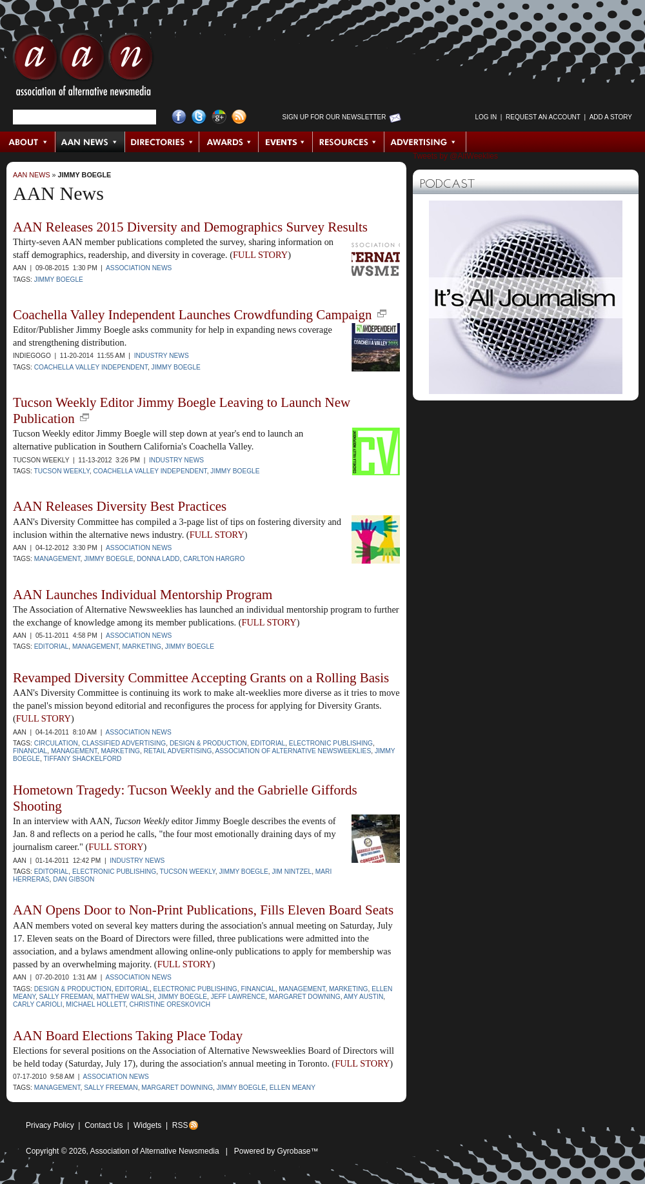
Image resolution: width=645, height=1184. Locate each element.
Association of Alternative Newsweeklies (293, 751)
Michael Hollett (95, 1004)
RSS (180, 1125)
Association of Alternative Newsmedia (154, 1151)
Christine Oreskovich (169, 1004)
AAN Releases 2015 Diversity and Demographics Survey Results (190, 227)
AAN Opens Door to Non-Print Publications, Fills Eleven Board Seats (203, 910)
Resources (348, 142)
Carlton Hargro (213, 558)
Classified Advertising (124, 743)
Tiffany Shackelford (82, 758)
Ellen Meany (292, 1087)
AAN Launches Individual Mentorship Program (142, 594)
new (382, 313)
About (28, 142)
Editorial (51, 646)
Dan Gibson (73, 879)
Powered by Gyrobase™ (276, 1151)
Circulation (56, 743)
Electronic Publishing (331, 743)
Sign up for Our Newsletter (334, 117)
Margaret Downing (305, 996)
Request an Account (543, 117)
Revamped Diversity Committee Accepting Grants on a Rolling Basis (201, 678)
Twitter (199, 117)
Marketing (141, 646)
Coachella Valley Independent (91, 367)
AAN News (90, 142)
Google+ (219, 117)
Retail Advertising (178, 751)
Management (57, 558)
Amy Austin (364, 996)
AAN (83, 67)
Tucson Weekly (61, 471)
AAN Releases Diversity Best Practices (119, 506)
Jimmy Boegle (85, 175)
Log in (486, 117)
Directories (162, 142)
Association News (139, 267)
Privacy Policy (50, 1125)
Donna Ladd (158, 558)
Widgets (147, 1125)
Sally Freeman (66, 996)
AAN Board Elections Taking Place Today (128, 1035)
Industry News (161, 355)
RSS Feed (239, 117)
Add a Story (611, 117)
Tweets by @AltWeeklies (455, 156)
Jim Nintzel (292, 871)
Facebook (179, 117)
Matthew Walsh (125, 996)
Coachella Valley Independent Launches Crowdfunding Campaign (192, 314)
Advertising (425, 142)
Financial (30, 751)
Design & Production (208, 743)
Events (286, 142)
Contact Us (103, 1125)
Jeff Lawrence (238, 996)
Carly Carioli (38, 1004)
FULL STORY (260, 255)
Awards (229, 142)
